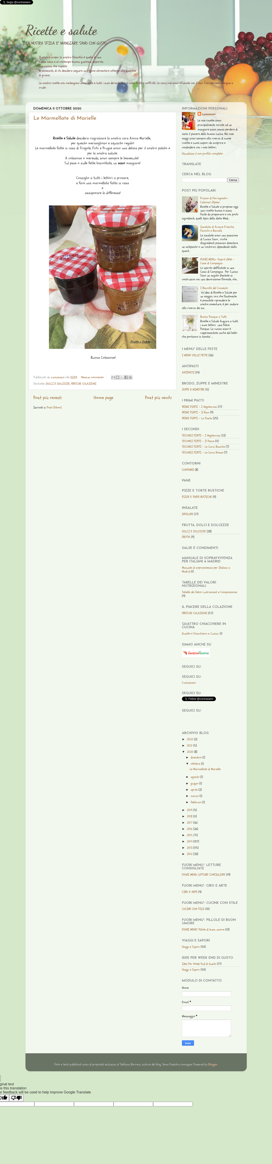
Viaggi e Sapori (191, 947)
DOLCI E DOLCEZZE (58, 384)
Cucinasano (189, 682)
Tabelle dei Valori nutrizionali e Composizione (209, 592)
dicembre (196, 757)
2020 (190, 752)
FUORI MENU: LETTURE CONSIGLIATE (203, 874)
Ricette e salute (61, 30)
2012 (190, 854)
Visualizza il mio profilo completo (202, 153)
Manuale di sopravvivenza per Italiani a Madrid (206, 570)
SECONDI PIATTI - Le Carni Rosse (202, 452)
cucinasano (208, 114)
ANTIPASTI (188, 372)
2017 (190, 823)
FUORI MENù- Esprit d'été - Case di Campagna (217, 261)
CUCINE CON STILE (193, 909)
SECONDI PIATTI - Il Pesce (198, 441)
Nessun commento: (93, 377)
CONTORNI (188, 470)
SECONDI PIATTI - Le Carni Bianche (203, 447)
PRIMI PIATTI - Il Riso (195, 412)
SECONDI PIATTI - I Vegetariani (201, 435)
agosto (195, 777)
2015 (190, 835)
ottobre (196, 764)
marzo (195, 796)
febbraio (196, 802)
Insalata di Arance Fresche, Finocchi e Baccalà (217, 229)
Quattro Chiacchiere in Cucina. (200, 633)
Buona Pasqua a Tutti (213, 317)
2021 (190, 745)
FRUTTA (186, 537)
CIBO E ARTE (189, 892)
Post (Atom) (54, 407)
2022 (190, 739)
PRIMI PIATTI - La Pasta (197, 418)
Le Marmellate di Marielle (65, 118)
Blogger (212, 1064)
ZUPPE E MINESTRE (193, 389)
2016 (190, 829)
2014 (190, 841)
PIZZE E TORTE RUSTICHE (197, 497)
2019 (190, 810)
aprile (194, 790)
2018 (190, 816)
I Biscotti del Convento (214, 288)
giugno (195, 783)
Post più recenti (47, 398)
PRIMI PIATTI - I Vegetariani (199, 407)
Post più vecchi (158, 398)
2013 (190, 848)
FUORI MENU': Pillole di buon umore (203, 929)
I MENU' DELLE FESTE (195, 355)
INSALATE (187, 514)
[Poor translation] (16, 1098)
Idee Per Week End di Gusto (199, 964)
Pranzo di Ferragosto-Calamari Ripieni (214, 200)
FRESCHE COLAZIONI (83, 384)
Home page (103, 398)
